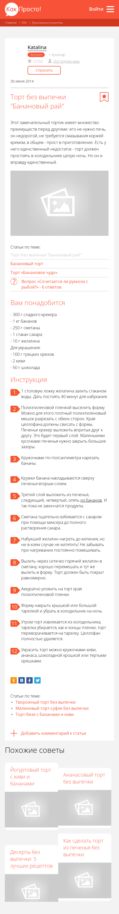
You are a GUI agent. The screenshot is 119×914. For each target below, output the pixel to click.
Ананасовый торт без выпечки (87, 773)
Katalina (37, 47)
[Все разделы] (110, 9)
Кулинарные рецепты (47, 22)
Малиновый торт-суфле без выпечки (52, 708)
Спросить (44, 70)
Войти (96, 9)
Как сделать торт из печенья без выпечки (86, 841)
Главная (11, 22)
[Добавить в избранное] (104, 97)
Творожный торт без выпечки (46, 702)
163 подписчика (66, 61)
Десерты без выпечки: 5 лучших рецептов (31, 848)
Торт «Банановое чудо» (33, 272)
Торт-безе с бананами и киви (45, 714)
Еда (24, 22)
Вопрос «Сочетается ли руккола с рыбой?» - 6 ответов (54, 284)
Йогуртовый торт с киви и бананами (30, 776)
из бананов (91, 500)
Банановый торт (26, 263)
